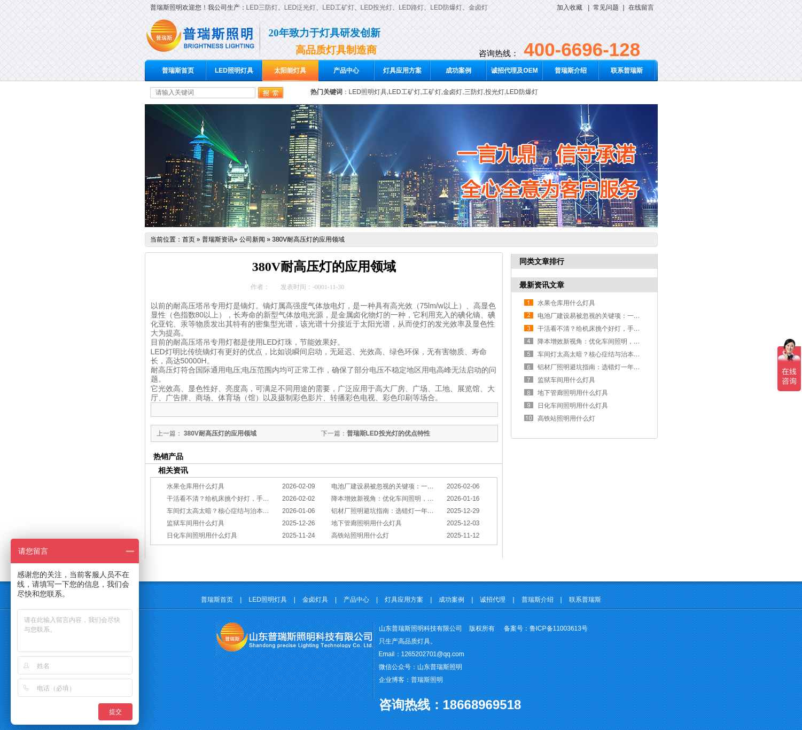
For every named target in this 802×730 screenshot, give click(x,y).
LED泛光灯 (300, 7)
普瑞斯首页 (178, 70)
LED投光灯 (376, 7)
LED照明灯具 (234, 70)
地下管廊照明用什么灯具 (366, 523)
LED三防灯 (262, 7)
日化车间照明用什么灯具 (202, 535)
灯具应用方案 (402, 70)
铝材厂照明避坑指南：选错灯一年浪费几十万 (395, 511)
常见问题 (606, 7)
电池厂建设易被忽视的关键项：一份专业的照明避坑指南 (411, 486)
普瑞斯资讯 (218, 239)
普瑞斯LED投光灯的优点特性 (388, 433)
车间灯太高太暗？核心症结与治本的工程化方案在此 (240, 511)
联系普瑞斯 (627, 70)
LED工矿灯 (338, 7)
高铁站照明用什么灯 (360, 535)
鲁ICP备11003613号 (559, 628)
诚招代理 (492, 599)
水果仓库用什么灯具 (195, 486)
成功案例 (458, 70)
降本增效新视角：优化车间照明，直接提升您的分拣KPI (410, 498)
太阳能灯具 (290, 70)
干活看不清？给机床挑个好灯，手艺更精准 (228, 498)
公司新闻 (252, 239)
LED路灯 (411, 7)
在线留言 (641, 7)
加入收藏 (569, 7)
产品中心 (346, 70)
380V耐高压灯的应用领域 (308, 239)
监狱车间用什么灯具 (195, 523)
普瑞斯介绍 (571, 70)
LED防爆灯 (446, 7)
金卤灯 (478, 7)
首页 (188, 239)
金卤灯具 (315, 599)
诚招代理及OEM (514, 70)
